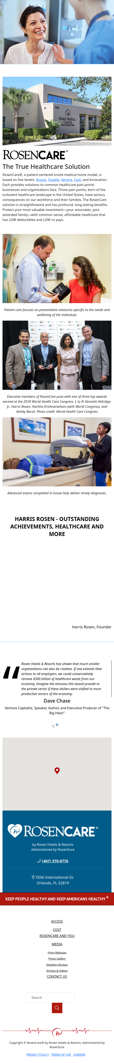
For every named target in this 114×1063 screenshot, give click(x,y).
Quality (53, 179)
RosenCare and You (57, 936)
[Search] (50, 997)
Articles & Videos (57, 971)
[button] (57, 770)
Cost (77, 179)
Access (41, 179)
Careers (79, 1055)
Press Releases (57, 952)
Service (66, 179)
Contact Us (57, 976)
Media (57, 944)
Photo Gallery (57, 958)
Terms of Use (61, 1055)
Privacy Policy (38, 1055)
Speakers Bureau (57, 964)
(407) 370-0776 (55, 860)
